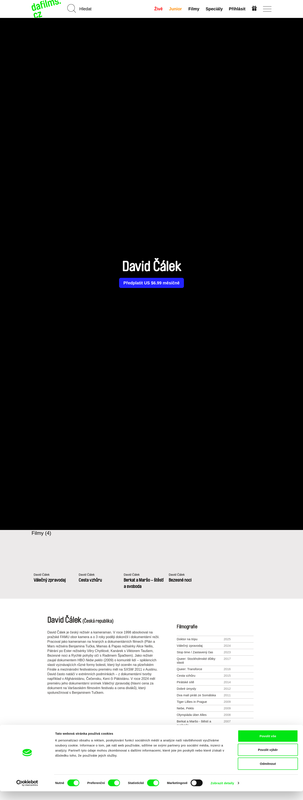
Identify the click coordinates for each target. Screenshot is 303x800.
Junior (175, 9)
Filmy (193, 9)
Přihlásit (237, 9)
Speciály (213, 9)
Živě (158, 9)
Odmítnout (268, 772)
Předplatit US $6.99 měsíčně (152, 283)
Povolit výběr (268, 758)
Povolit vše (267, 744)
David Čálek (42, 575)
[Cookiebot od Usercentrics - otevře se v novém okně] (27, 792)
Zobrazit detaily (222, 791)
